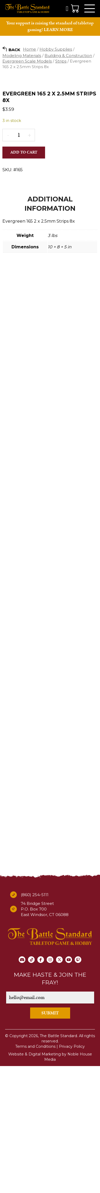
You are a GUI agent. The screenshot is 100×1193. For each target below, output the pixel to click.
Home (29, 49)
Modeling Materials (21, 55)
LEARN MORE (58, 30)
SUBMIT (50, 1140)
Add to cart (23, 254)
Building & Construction (68, 55)
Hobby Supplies (55, 49)
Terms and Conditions (35, 1173)
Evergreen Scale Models (27, 61)
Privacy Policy (72, 1173)
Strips (60, 61)
